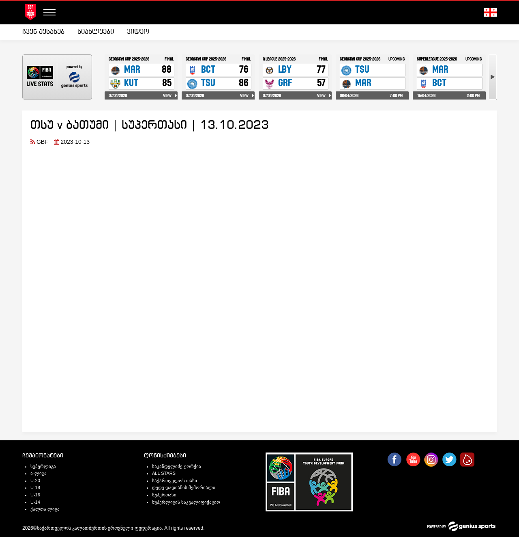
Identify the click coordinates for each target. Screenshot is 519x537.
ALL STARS (164, 473)
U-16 (35, 494)
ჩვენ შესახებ (43, 31)
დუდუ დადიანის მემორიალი (183, 487)
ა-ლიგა (38, 473)
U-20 (35, 480)
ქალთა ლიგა (45, 509)
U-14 (35, 502)
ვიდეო (138, 31)
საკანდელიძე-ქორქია (176, 466)
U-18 (35, 487)
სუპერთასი (164, 494)
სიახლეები (95, 31)
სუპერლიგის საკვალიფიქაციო (186, 502)
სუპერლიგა (43, 466)
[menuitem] (46, 32)
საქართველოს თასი (174, 480)
